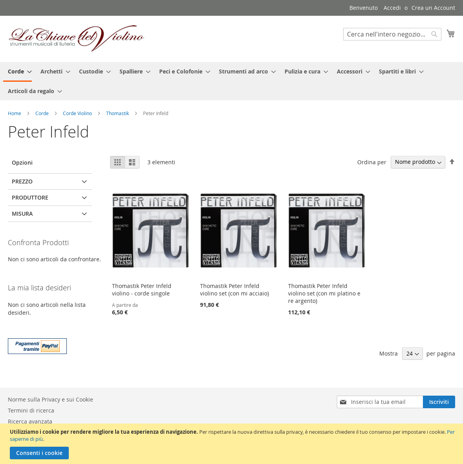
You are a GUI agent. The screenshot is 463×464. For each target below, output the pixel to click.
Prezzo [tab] (22, 181)
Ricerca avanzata (30, 421)
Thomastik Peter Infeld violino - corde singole (141, 289)
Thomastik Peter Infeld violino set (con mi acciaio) (234, 289)
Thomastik (118, 113)
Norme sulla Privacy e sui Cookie (50, 399)
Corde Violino (78, 113)
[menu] (231, 81)
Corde (42, 113)
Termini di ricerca (31, 410)
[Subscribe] (439, 402)
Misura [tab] (22, 213)
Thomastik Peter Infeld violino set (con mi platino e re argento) (324, 293)
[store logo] (76, 38)
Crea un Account (433, 7)
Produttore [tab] (30, 197)
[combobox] (392, 34)
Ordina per (371, 161)
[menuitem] (17, 72)
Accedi (392, 7)
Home (15, 113)
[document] (232, 443)
